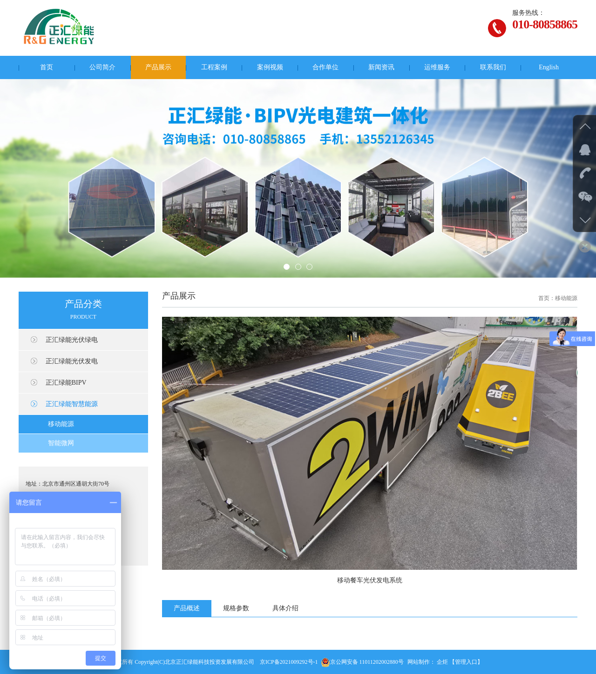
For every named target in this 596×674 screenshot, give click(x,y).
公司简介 (102, 67)
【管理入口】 (466, 662)
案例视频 (270, 67)
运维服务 (437, 67)
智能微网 (61, 443)
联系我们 (493, 67)
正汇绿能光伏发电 (72, 361)
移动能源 (61, 423)
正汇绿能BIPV (66, 382)
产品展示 (158, 67)
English (549, 67)
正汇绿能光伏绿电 (72, 339)
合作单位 (325, 67)
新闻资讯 (381, 67)
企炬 (442, 662)
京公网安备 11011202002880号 (362, 662)
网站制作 (418, 662)
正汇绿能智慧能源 (72, 403)
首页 (46, 67)
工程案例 (214, 67)
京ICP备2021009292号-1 (289, 662)
